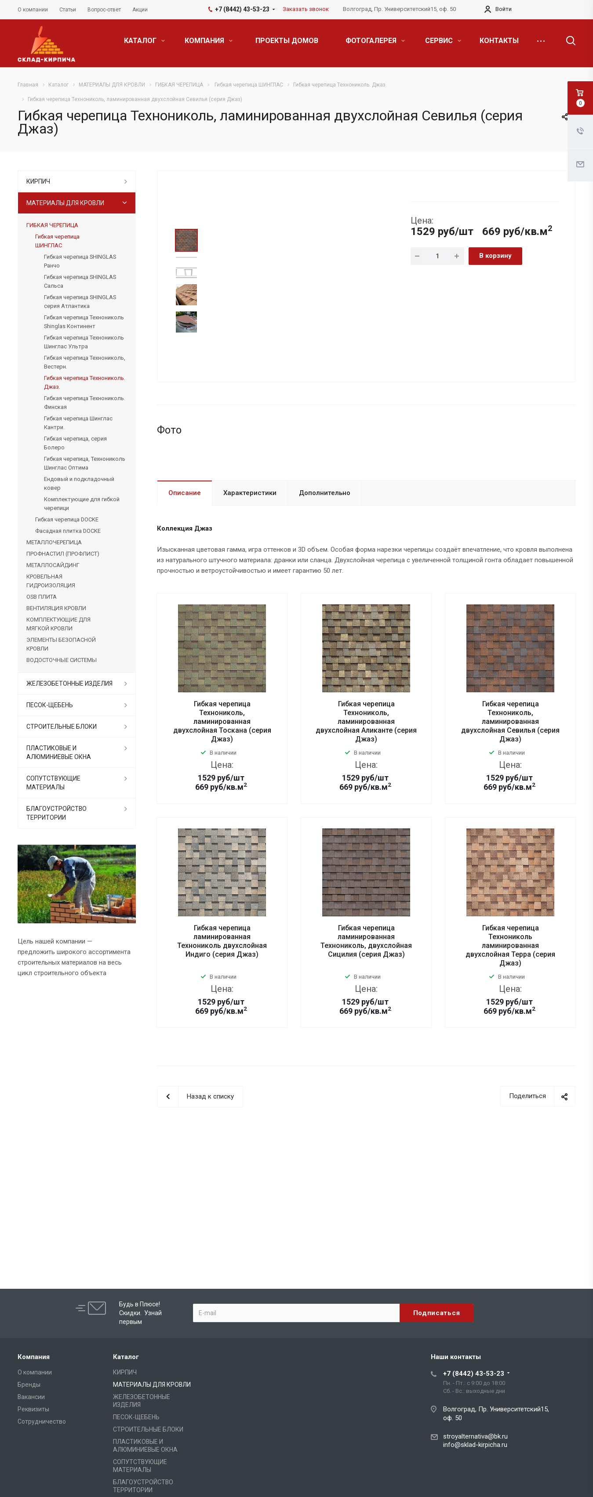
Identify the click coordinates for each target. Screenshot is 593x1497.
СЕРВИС (443, 40)
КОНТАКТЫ (499, 40)
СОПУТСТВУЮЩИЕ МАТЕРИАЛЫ (53, 783)
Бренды (29, 1384)
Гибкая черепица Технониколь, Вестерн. (84, 362)
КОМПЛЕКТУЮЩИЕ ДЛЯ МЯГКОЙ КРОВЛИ (58, 624)
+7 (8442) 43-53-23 (473, 1374)
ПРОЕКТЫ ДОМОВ (286, 40)
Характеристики (249, 552)
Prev (186, 218)
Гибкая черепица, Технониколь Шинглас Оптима (84, 463)
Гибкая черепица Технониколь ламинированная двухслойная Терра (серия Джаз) (510, 1005)
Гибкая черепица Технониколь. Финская (84, 402)
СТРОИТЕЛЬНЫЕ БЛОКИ (61, 726)
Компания (34, 1357)
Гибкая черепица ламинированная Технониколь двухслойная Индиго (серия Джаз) (222, 1000)
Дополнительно (324, 552)
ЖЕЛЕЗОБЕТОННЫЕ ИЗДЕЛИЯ (69, 683)
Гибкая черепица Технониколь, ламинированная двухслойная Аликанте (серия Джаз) (366, 781)
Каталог (126, 1357)
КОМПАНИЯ (209, 40)
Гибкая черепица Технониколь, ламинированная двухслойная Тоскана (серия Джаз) (222, 781)
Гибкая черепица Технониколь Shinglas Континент (84, 321)
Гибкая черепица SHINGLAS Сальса (80, 281)
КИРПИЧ (38, 181)
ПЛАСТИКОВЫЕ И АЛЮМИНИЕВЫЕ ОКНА (58, 752)
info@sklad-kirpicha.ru (475, 1445)
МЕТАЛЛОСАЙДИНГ (53, 565)
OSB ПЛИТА (41, 596)
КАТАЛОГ (144, 40)
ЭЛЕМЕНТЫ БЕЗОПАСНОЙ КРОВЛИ (61, 644)
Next (186, 344)
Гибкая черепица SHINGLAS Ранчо (80, 261)
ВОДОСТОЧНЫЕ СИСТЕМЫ (61, 660)
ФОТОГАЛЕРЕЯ (375, 40)
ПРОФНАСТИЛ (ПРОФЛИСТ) (62, 553)
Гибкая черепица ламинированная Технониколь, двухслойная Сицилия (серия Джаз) (366, 1000)
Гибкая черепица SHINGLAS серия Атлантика (80, 301)
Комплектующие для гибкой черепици (82, 503)
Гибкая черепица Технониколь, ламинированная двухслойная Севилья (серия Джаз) (510, 781)
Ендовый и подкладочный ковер (79, 483)
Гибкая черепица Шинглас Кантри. (78, 422)
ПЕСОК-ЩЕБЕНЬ (49, 705)
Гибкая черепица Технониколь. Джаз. (84, 382)
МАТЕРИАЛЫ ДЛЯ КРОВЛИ (65, 202)
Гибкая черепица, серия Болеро (75, 443)
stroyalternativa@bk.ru (475, 1436)
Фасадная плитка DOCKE (68, 531)
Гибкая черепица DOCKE (66, 519)
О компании (35, 1372)
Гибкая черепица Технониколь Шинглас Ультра (84, 342)
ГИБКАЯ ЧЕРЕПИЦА (52, 225)
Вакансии (31, 1396)
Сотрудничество (42, 1421)
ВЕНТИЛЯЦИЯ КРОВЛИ (56, 608)
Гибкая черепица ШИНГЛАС (57, 241)
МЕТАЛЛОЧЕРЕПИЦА (54, 542)
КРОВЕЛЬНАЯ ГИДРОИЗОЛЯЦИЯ (50, 581)
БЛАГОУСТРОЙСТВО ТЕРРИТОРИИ (56, 813)
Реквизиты (33, 1409)
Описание (184, 552)
